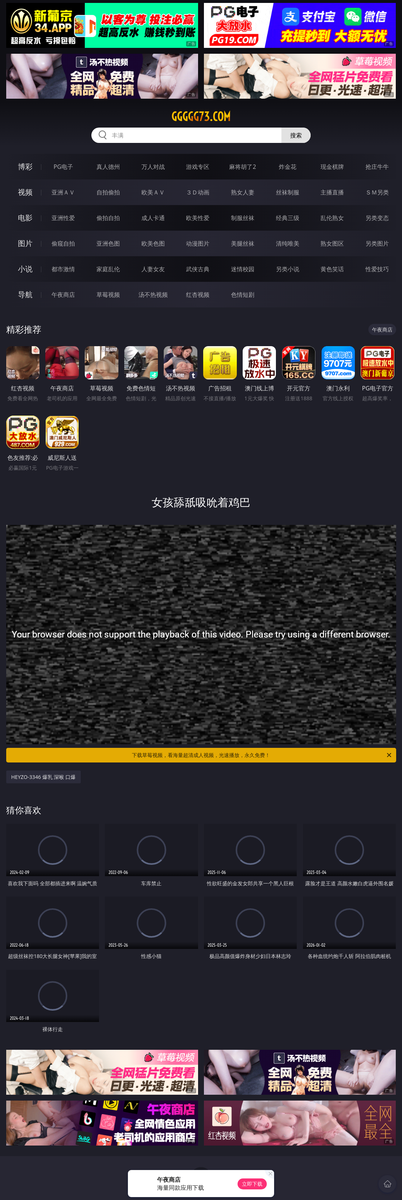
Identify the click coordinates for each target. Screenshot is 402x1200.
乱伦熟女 (332, 218)
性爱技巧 (377, 269)
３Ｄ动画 (197, 192)
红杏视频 (197, 295)
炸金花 (287, 167)
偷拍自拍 (108, 218)
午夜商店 (63, 295)
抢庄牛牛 (377, 167)
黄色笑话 (332, 269)
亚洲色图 (108, 243)
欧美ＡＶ (153, 192)
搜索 (296, 135)
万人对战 (153, 167)
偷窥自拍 (63, 243)
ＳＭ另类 (377, 192)
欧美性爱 (197, 218)
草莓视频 (108, 295)
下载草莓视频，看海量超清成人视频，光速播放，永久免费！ (262, 755)
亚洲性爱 (63, 218)
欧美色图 (153, 243)
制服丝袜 (242, 218)
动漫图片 (197, 243)
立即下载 (252, 1183)
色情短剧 (242, 295)
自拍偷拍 (108, 192)
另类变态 (377, 218)
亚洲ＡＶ (63, 192)
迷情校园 (242, 269)
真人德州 (108, 167)
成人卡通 (153, 218)
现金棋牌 (332, 167)
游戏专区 (197, 167)
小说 (25, 269)
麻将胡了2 (242, 167)
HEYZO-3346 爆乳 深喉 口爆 (43, 776)
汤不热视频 (153, 295)
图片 (25, 243)
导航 (25, 294)
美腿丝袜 (242, 243)
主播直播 (332, 192)
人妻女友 (153, 269)
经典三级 (287, 218)
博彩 (25, 166)
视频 (25, 192)
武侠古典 (197, 269)
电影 (25, 218)
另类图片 (377, 243)
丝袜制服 (287, 192)
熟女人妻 (242, 192)
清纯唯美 (287, 243)
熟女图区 (332, 243)
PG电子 (63, 167)
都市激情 (63, 269)
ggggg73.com (201, 116)
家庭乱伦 (108, 269)
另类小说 (287, 269)
